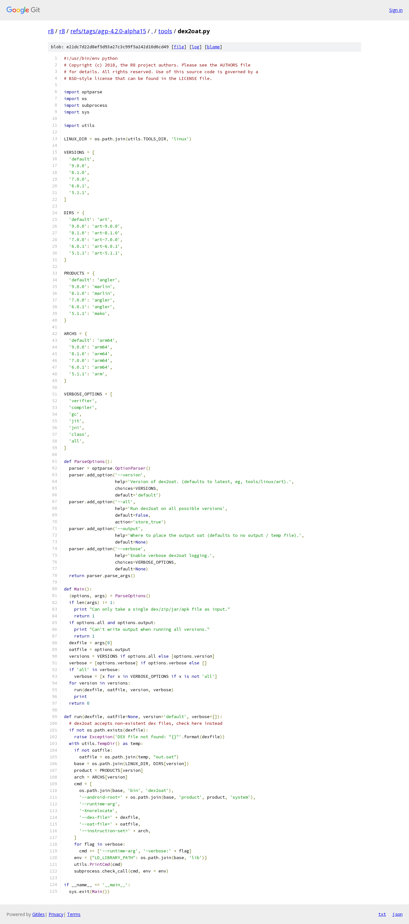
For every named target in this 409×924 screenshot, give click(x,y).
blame (213, 47)
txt (382, 914)
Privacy (56, 914)
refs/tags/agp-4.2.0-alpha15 (108, 31)
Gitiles (38, 914)
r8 (51, 31)
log (195, 47)
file (179, 47)
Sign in (396, 10)
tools (165, 31)
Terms (74, 914)
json (397, 914)
